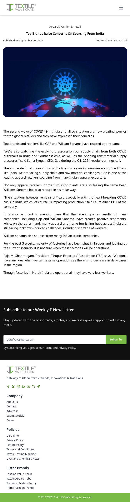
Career (11, 420)
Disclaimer (13, 435)
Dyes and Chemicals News (23, 458)
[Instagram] (18, 386)
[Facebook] (8, 386)
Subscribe (116, 339)
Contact (11, 406)
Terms (48, 348)
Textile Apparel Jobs (19, 478)
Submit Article (15, 415)
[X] (13, 386)
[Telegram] (38, 386)
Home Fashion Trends (20, 488)
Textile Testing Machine (21, 454)
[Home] (21, 8)
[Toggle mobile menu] (120, 7)
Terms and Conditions (20, 449)
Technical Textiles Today (21, 483)
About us (12, 402)
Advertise (12, 411)
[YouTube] (28, 386)
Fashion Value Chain (19, 474)
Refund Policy (15, 445)
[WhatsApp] (33, 386)
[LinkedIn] (23, 386)
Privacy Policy (66, 348)
